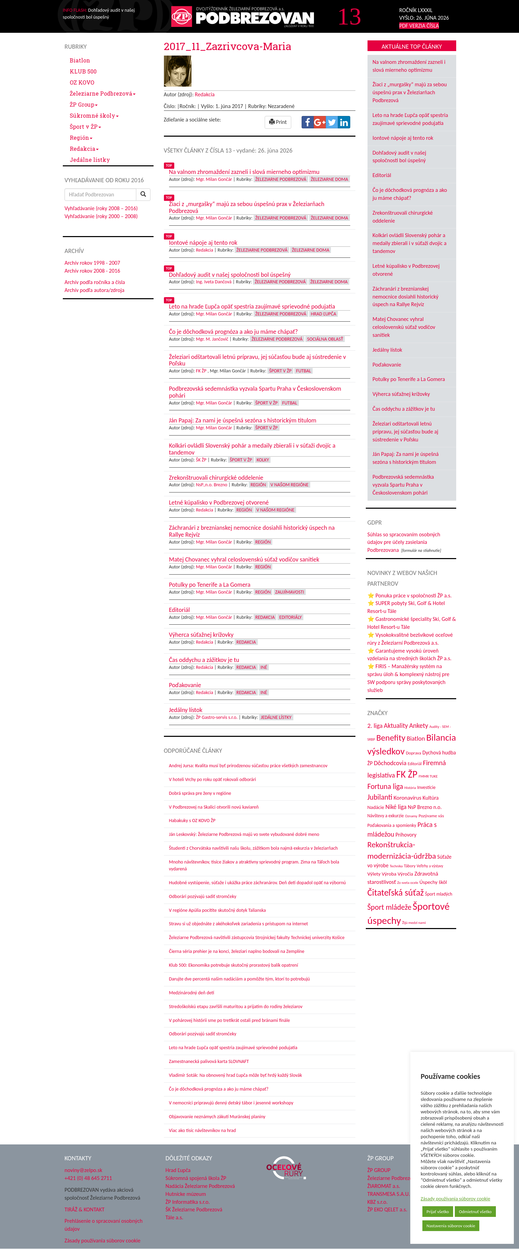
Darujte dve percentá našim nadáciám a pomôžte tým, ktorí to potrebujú (239, 979)
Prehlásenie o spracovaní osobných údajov (104, 1225)
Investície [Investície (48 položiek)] (426, 787)
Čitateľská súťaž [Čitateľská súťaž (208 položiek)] (396, 892)
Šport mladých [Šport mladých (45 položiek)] (438, 894)
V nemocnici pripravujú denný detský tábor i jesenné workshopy (231, 1103)
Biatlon (80, 60)
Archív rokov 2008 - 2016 (92, 270)
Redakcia (84, 148)
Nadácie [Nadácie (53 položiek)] (376, 807)
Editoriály (290, 617)
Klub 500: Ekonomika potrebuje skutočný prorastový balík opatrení (233, 965)
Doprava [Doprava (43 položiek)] (413, 753)
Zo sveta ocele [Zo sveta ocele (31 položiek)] (407, 882)
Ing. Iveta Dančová (214, 282)
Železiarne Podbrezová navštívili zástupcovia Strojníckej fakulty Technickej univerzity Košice (257, 937)
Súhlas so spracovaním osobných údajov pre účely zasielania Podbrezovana (404, 542)
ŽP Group (84, 104)
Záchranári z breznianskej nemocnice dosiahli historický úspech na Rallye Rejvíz (406, 296)
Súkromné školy (94, 115)
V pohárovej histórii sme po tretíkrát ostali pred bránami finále (229, 1020)
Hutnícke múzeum (186, 1194)
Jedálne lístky (90, 159)
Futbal (303, 371)
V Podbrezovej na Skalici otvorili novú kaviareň (214, 807)
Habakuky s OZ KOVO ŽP (192, 820)
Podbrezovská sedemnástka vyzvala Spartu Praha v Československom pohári (403, 485)
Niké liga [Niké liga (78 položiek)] (396, 807)
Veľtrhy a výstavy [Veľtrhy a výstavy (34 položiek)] (430, 865)
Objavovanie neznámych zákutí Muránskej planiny (217, 1117)
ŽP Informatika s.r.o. (188, 1202)
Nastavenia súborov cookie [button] (451, 1225)
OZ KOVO (82, 82)
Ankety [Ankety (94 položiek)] (418, 725)
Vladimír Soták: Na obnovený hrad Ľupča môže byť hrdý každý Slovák (235, 1075)
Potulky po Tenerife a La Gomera (409, 379)
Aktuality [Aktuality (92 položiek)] (396, 726)
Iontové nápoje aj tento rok (403, 138)
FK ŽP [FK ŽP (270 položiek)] (406, 774)
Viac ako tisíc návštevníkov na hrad (202, 1130)
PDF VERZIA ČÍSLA (419, 25)
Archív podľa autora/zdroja (94, 290)
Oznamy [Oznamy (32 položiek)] (411, 816)
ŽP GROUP (379, 1170)
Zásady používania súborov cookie (455, 1199)
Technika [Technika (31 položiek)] (396, 866)
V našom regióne (290, 485)
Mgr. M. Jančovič (212, 339)
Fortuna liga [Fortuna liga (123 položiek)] (385, 786)
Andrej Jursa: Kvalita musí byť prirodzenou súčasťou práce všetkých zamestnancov (248, 766)
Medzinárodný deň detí (191, 993)
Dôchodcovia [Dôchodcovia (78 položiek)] (390, 763)
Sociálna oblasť (325, 339)
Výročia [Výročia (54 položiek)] (405, 874)
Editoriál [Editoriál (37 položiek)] (415, 763)
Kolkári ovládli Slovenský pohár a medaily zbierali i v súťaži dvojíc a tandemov (410, 243)
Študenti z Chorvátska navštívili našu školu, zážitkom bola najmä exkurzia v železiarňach (253, 848)
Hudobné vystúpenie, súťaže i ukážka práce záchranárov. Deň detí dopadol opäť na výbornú (257, 883)
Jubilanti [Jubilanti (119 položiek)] (380, 797)
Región (81, 137)
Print (278, 122)
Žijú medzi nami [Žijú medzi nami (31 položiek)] (414, 922)
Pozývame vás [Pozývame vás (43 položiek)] (431, 816)
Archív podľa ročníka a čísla (95, 282)
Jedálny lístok (387, 350)
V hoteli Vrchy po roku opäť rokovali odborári (212, 779)
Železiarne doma (329, 179)
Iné (264, 667)
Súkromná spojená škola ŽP (196, 1178)
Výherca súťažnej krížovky (401, 394)
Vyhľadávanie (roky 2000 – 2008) (101, 216)
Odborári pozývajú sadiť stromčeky (202, 896)
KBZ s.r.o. (378, 1202)
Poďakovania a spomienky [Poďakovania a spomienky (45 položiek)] (392, 825)
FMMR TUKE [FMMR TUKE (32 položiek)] (428, 776)
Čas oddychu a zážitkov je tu (404, 409)
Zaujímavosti (289, 592)
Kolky (263, 460)
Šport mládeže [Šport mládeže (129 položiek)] (390, 907)
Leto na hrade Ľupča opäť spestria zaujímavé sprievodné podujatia (233, 1048)
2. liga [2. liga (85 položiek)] (375, 726)
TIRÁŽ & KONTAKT (85, 1209)
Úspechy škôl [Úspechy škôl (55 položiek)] (433, 882)
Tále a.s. (174, 1217)
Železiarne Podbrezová (103, 93)
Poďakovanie (387, 364)
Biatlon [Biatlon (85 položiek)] (416, 738)
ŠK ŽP (201, 460)
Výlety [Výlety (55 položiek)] (374, 874)
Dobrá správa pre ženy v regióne (200, 793)
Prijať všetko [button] (438, 1211)
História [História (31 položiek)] (410, 787)
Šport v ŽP (85, 126)
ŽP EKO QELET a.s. (387, 1209)
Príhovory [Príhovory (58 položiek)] (406, 834)
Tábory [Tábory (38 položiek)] (409, 865)
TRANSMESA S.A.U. (389, 1194)
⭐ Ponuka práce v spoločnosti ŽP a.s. (410, 595)
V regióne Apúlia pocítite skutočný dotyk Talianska (217, 910)
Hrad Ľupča (323, 314)
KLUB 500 (83, 71)
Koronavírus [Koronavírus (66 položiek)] (407, 797)
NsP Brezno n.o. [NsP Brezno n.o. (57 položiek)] (425, 807)
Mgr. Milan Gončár (214, 179)
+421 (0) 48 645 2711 (88, 1178)
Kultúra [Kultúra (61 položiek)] (431, 797)
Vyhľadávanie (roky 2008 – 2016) (101, 208)
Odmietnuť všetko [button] (475, 1211)
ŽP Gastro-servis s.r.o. (217, 717)
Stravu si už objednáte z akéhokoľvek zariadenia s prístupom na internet (238, 924)
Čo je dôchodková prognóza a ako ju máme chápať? (219, 1089)
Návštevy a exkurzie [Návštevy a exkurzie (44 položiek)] (386, 816)
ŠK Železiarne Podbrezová (194, 1209)
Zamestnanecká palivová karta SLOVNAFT (209, 1061)
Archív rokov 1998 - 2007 (92, 263)
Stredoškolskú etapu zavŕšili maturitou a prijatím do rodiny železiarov (236, 1006)
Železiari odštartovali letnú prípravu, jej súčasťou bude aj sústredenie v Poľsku (406, 431)
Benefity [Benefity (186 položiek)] (390, 737)
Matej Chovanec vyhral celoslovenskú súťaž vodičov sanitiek (404, 327)
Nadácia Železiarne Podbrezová (200, 1186)
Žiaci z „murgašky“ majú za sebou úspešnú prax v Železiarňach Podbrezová (410, 92)
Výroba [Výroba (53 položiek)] (389, 874)
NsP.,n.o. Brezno (211, 485)
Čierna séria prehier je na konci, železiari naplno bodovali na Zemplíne (236, 951)
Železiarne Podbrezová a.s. (397, 1178)
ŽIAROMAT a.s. (384, 1186)
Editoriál (382, 175)
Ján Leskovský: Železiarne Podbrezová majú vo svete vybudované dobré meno (244, 834)
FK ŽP (201, 371)
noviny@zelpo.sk (83, 1170)
